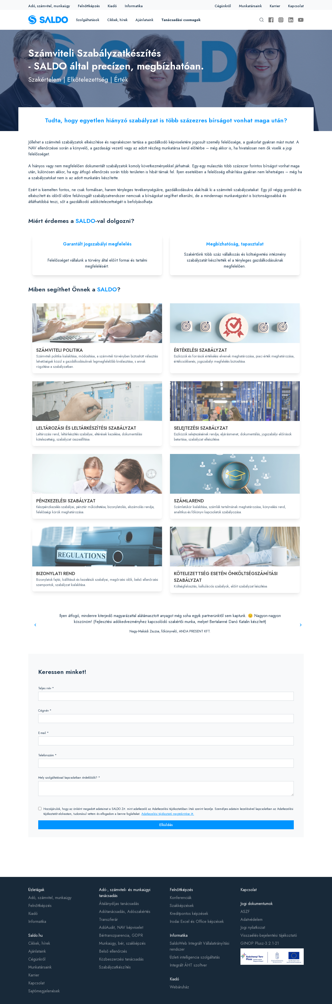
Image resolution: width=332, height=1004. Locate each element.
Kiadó (112, 5)
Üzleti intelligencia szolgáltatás (195, 957)
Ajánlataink (144, 19)
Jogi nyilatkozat (252, 927)
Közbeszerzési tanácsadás (121, 959)
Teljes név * (46, 688)
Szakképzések (182, 905)
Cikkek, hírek (117, 19)
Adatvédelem (251, 919)
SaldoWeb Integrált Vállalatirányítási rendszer (199, 946)
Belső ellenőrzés (113, 951)
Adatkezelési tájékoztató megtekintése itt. (167, 814)
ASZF (245, 911)
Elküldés (166, 824)
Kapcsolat (296, 5)
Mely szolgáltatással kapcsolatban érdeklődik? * (69, 777)
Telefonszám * (47, 755)
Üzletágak (36, 890)
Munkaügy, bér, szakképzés (122, 943)
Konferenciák (181, 897)
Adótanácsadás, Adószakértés (124, 911)
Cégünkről (223, 5)
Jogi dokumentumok (256, 903)
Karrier (275, 5)
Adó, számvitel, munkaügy (49, 5)
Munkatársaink (250, 5)
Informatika (134, 5)
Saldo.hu (35, 935)
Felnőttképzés (89, 5)
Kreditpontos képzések (189, 913)
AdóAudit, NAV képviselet (121, 927)
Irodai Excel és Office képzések (197, 921)
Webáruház (179, 987)
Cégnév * (44, 710)
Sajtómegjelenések (44, 991)
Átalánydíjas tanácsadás (119, 903)
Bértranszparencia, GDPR (121, 935)
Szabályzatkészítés (115, 967)
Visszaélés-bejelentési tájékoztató (268, 935)
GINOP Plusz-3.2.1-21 (259, 943)
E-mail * (43, 733)
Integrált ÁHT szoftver (188, 965)
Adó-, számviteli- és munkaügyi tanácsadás (124, 893)
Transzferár (108, 919)
